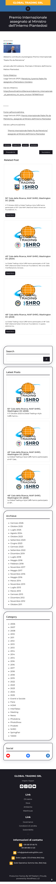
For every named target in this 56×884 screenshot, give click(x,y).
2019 (12, 678)
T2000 (13, 736)
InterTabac (15, 709)
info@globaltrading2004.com (30, 852)
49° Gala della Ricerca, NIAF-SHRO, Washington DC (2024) (28, 257)
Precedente (10, 152)
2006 (12, 624)
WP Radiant (33, 876)
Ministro (7, 145)
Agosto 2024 (16, 533)
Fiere (12, 702)
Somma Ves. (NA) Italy (37, 863)
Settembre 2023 (17, 540)
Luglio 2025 (15, 530)
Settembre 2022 (17, 550)
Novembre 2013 (17, 584)
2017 (12, 668)
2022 (12, 682)
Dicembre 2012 (17, 597)
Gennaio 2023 (16, 547)
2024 (12, 692)
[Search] (46, 359)
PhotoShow (15, 722)
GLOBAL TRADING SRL (28, 2)
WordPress (31, 878)
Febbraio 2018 (16, 564)
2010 (12, 634)
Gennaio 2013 (16, 594)
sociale (25, 145)
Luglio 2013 (15, 587)
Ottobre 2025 (16, 526)
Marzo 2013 (15, 591)
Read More (10, 215)
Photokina (15, 719)
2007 (12, 627)
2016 (12, 661)
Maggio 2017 (16, 570)
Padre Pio (16, 145)
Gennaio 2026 (16, 523)
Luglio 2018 (15, 557)
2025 (12, 695)
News (13, 715)
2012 (12, 641)
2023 (12, 685)
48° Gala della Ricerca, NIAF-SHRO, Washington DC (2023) (28, 315)
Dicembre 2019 (17, 553)
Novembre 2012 (17, 601)
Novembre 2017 (17, 567)
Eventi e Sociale (17, 698)
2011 (12, 637)
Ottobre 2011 (16, 604)
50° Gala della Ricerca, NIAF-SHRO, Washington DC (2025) (28, 199)
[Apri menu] (28, 8)
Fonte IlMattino (9, 75)
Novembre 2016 (17, 574)
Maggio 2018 (16, 560)
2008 (12, 631)
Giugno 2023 (16, 543)
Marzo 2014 (15, 581)
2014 (12, 651)
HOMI (13, 705)
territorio (34, 145)
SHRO (13, 729)
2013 (12, 644)
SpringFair (15, 732)
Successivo (46, 152)
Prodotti (14, 726)
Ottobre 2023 (16, 536)
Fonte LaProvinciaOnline (13, 112)
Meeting (14, 712)
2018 (12, 671)
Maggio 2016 (16, 577)
